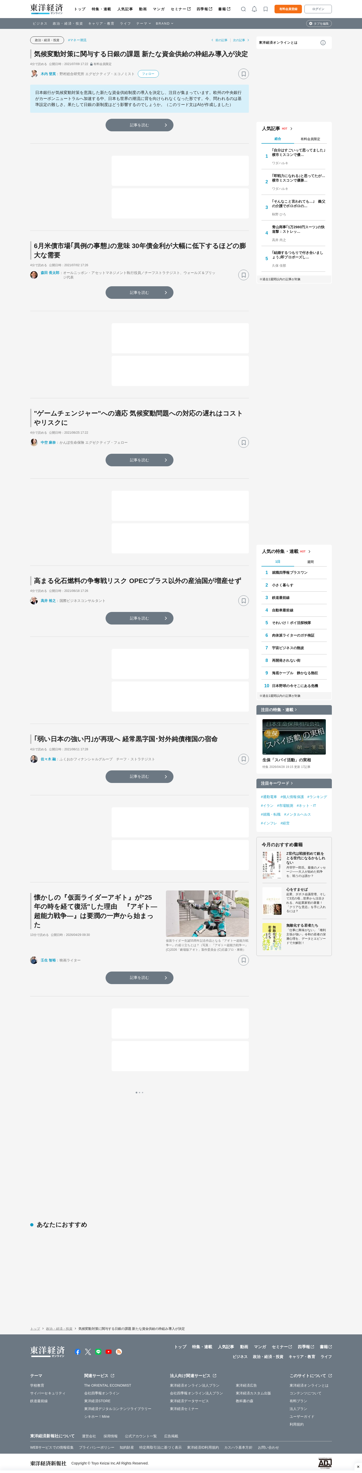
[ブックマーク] (243, 74)
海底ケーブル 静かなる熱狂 (295, 673)
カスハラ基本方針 (238, 1447)
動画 (143, 9)
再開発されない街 (286, 660)
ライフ (125, 23)
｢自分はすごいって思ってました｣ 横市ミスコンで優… (298, 152)
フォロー (148, 74)
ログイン (318, 9)
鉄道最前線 (281, 598)
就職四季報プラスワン (289, 573)
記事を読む (139, 125)
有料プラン (298, 1401)
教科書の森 (245, 1401)
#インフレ (269, 823)
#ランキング (317, 797)
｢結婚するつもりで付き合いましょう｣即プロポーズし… (298, 255)
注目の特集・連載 (277, 710)
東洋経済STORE (97, 1401)
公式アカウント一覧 (141, 1436)
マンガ (159, 9)
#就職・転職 (271, 814)
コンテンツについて (306, 1393)
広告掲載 (171, 1436)
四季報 (202, 9)
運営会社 (89, 1436)
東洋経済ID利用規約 (203, 1447)
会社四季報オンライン (102, 1393)
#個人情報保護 (292, 797)
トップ (80, 9)
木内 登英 (48, 74)
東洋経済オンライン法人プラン (194, 1385)
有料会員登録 (288, 9)
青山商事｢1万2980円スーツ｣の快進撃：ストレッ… (298, 229)
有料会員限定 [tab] (310, 139)
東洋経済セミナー (184, 1409)
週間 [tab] (310, 562)
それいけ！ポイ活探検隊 (291, 623)
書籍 (222, 9)
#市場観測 (285, 806)
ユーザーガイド (302, 1416)
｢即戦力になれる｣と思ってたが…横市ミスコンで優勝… (298, 178)
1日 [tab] (277, 561)
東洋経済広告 (246, 1385)
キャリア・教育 (101, 23)
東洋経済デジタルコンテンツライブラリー (118, 1409)
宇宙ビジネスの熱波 (288, 648)
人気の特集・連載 (280, 551)
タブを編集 (321, 23)
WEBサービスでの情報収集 (52, 1447)
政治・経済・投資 (68, 23)
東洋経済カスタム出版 (253, 1393)
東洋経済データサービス (189, 1401)
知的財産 (127, 1447)
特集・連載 (101, 9)
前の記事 (221, 40)
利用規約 (297, 1424)
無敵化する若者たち (302, 925)
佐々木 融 (48, 759)
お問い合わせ (268, 1447)
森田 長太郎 (50, 273)
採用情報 (111, 1436)
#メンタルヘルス (297, 814)
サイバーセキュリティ (48, 1393)
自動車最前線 (282, 610)
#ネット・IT (306, 806)
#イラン (267, 806)
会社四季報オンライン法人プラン (196, 1393)
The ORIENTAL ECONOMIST (107, 1385)
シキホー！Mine (97, 1416)
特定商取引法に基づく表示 (160, 1447)
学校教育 (37, 1385)
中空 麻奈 (48, 442)
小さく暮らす (282, 585)
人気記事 (125, 9)
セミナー (178, 9)
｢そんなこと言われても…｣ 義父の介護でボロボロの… (298, 203)
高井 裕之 (48, 601)
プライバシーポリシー (96, 1447)
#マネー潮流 (77, 40)
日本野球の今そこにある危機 (295, 686)
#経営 (285, 823)
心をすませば (297, 889)
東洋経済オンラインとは (278, 42)
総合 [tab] (278, 139)
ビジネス (40, 23)
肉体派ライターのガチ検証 (293, 635)
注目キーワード (275, 783)
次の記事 (239, 40)
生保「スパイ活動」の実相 (286, 760)
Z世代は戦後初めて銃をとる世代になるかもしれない (305, 858)
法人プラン (298, 1409)
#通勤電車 (269, 797)
